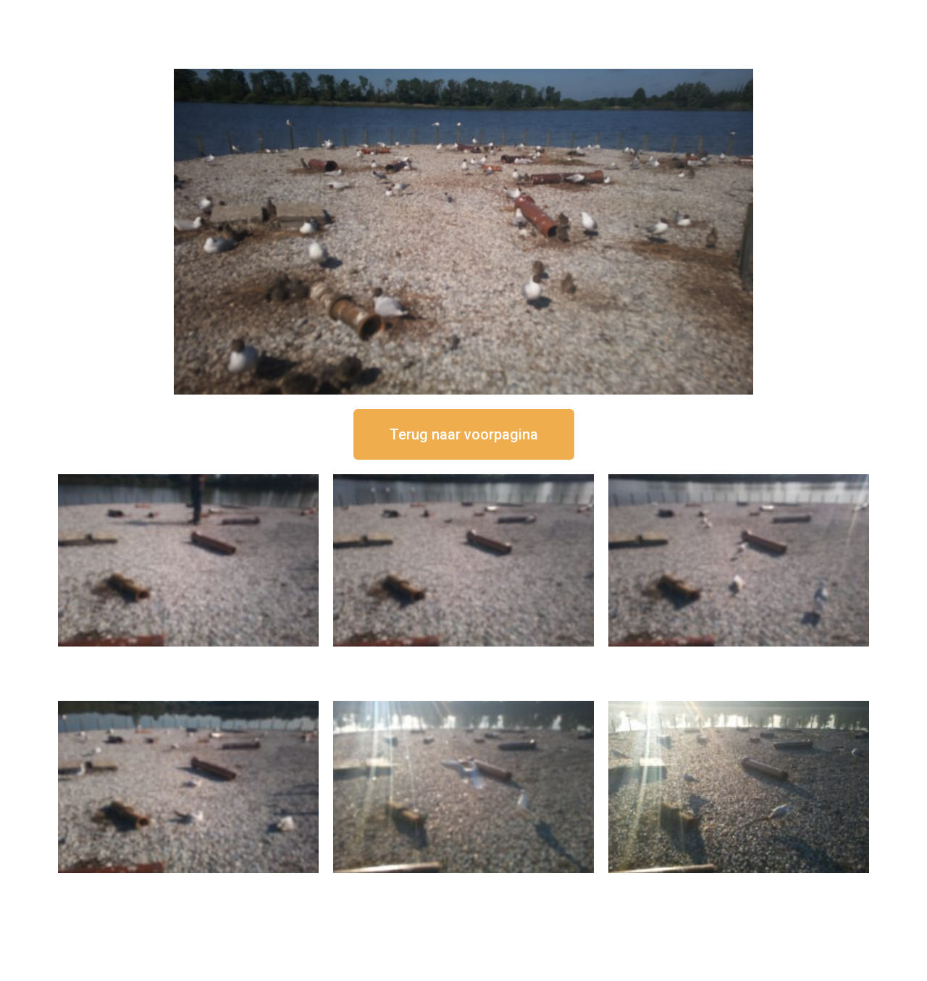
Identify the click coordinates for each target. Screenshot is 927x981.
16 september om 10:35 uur (188, 885)
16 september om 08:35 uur (738, 885)
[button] (463, 434)
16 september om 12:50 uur (188, 658)
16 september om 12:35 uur (463, 658)
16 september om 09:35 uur (463, 885)
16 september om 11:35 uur (738, 658)
